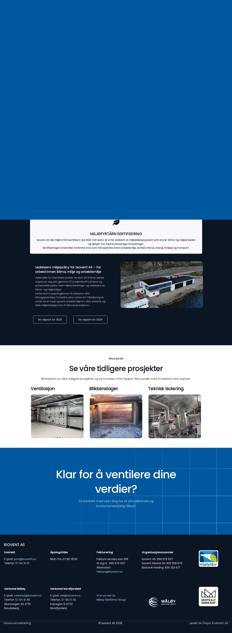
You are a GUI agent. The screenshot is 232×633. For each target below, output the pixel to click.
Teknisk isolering (166, 388)
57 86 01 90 (68, 600)
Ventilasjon (43, 388)
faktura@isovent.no (109, 572)
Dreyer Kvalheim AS (215, 623)
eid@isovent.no (70, 595)
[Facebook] (176, 10)
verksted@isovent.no (28, 595)
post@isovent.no (25, 559)
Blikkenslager (103, 388)
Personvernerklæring (17, 623)
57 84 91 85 (22, 600)
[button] (54, 437)
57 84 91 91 (22, 563)
